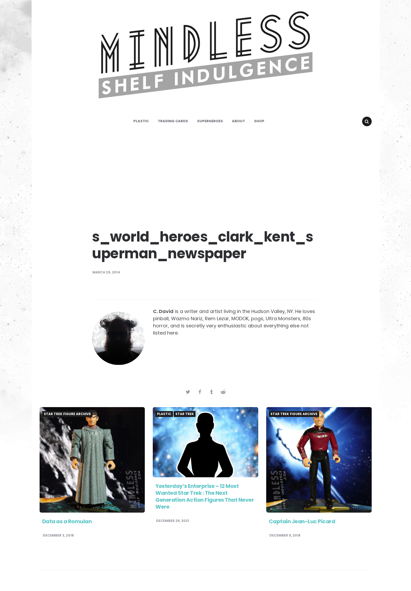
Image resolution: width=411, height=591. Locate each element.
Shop (259, 121)
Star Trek (184, 414)
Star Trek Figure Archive (67, 414)
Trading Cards (173, 121)
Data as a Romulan (67, 521)
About (238, 121)
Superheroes (210, 121)
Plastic (141, 121)
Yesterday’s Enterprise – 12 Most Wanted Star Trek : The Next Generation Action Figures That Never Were (204, 496)
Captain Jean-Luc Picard (302, 521)
